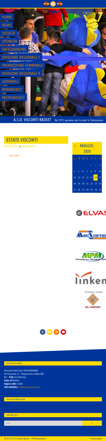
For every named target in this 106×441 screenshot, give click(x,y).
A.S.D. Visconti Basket (32, 119)
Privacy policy (96, 438)
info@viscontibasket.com (29, 387)
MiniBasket (12, 89)
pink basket (11, 155)
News (6, 25)
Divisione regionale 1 (21, 57)
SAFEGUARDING (14, 49)
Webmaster (29, 146)
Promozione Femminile (22, 65)
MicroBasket (13, 97)
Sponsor (9, 41)
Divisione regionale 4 (21, 73)
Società (8, 33)
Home (7, 17)
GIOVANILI (10, 81)
